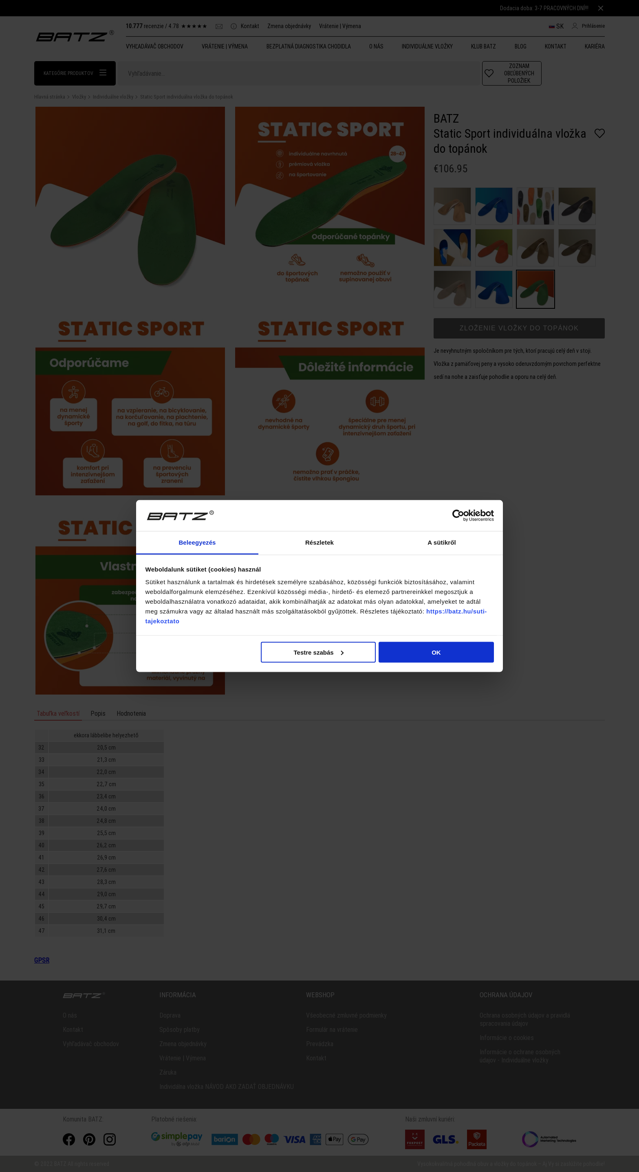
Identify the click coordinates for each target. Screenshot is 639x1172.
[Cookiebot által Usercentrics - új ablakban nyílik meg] (458, 516)
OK (436, 652)
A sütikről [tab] (441, 542)
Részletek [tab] (319, 542)
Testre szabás (318, 652)
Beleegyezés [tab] (197, 542)
